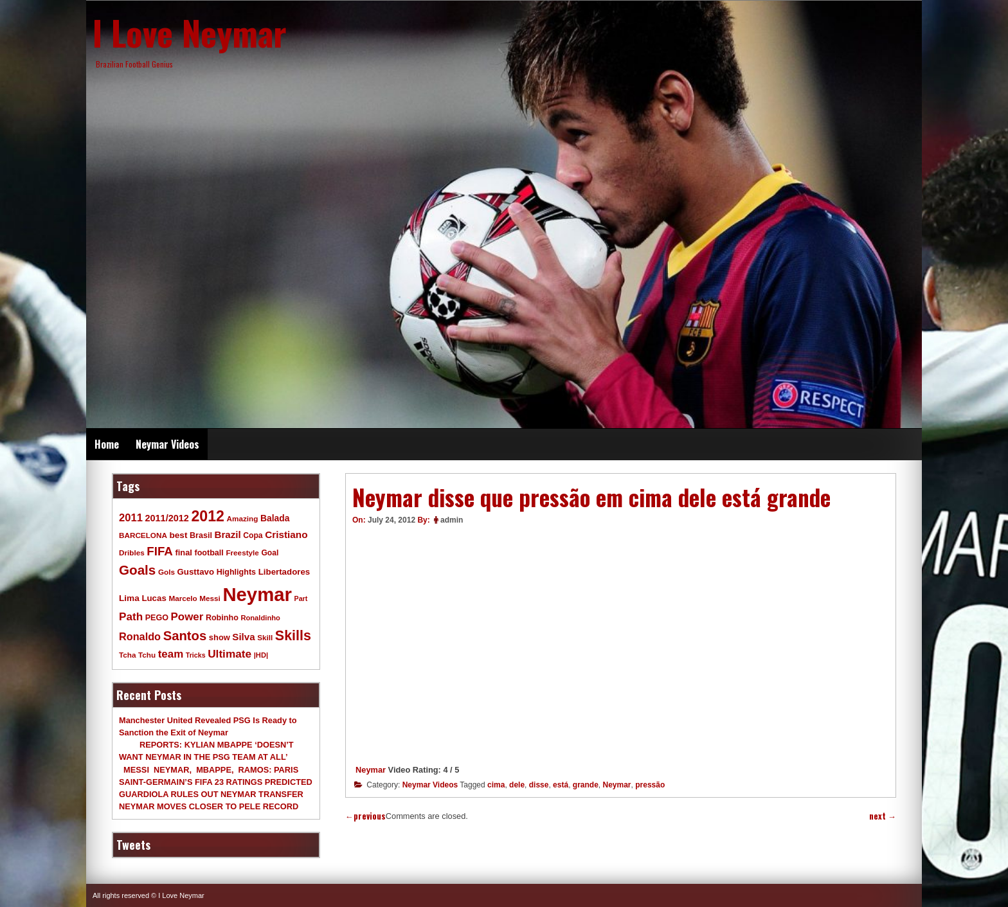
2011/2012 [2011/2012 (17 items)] (166, 518)
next (882, 816)
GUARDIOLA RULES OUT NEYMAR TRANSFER (211, 794)
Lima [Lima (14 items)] (129, 598)
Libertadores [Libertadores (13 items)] (284, 572)
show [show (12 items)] (219, 637)
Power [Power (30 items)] (187, 617)
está (560, 784)
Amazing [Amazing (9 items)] (242, 518)
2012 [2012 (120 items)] (207, 516)
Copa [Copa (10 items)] (252, 535)
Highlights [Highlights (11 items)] (236, 572)
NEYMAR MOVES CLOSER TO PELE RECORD (208, 806)
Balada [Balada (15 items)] (274, 518)
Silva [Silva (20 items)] (243, 636)
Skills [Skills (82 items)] (293, 635)
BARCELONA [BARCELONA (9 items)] (143, 535)
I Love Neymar (190, 32)
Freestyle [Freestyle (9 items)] (242, 552)
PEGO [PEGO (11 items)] (156, 617)
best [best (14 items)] (178, 535)
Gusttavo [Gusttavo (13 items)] (196, 572)
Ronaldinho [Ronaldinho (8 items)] (260, 618)
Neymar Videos (167, 444)
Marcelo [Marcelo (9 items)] (182, 598)
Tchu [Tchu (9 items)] (147, 655)
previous (365, 816)
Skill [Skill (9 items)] (265, 637)
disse (539, 784)
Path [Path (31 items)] (131, 616)
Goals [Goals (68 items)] (137, 569)
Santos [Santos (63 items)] (185, 636)
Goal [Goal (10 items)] (269, 552)
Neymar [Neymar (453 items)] (257, 594)
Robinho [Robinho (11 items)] (222, 617)
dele (517, 784)
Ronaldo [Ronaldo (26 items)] (140, 636)
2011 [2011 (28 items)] (131, 518)
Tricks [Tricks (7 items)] (196, 655)
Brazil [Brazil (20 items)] (228, 534)
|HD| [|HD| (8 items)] (261, 655)
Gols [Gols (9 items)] (166, 572)
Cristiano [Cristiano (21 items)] (286, 534)
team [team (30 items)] (170, 654)
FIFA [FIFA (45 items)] (160, 551)
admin (451, 520)
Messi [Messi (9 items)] (210, 598)
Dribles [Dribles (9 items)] (132, 552)
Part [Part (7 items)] (301, 598)
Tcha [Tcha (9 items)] (127, 655)
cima (496, 784)
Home (106, 444)
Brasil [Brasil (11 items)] (201, 535)
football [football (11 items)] (208, 552)
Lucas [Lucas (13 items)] (153, 598)
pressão (650, 784)
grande (585, 784)
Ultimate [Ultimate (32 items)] (229, 653)
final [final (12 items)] (183, 552)
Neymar (371, 770)
